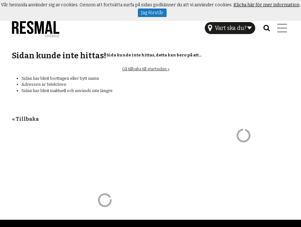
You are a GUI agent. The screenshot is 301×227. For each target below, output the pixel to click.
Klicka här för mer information (266, 5)
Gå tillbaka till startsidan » (145, 69)
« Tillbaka (25, 119)
